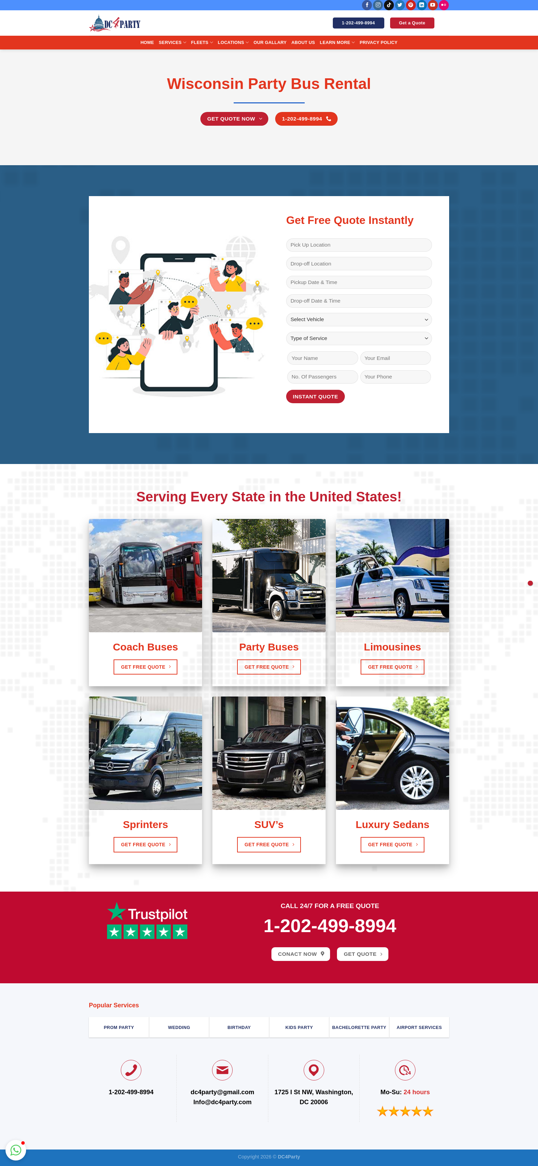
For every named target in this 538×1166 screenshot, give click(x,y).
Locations (233, 42)
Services (172, 42)
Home (147, 42)
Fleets (202, 42)
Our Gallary (270, 42)
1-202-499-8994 (330, 925)
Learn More (337, 42)
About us (303, 42)
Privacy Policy (378, 42)
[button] (15, 1150)
